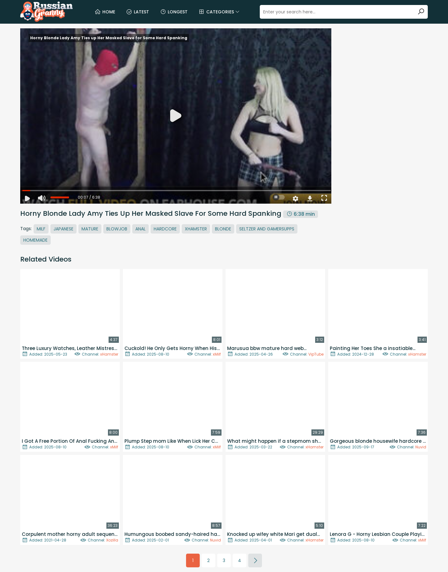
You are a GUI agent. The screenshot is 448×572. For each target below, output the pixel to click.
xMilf (217, 354)
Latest (137, 12)
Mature (90, 229)
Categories (219, 12)
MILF (41, 229)
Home (105, 12)
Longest (174, 12)
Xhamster (196, 229)
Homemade (35, 240)
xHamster (109, 354)
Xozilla (112, 540)
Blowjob (116, 229)
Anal (140, 229)
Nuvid (420, 447)
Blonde (223, 229)
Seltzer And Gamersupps (266, 229)
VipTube (316, 354)
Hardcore (165, 229)
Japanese (63, 229)
